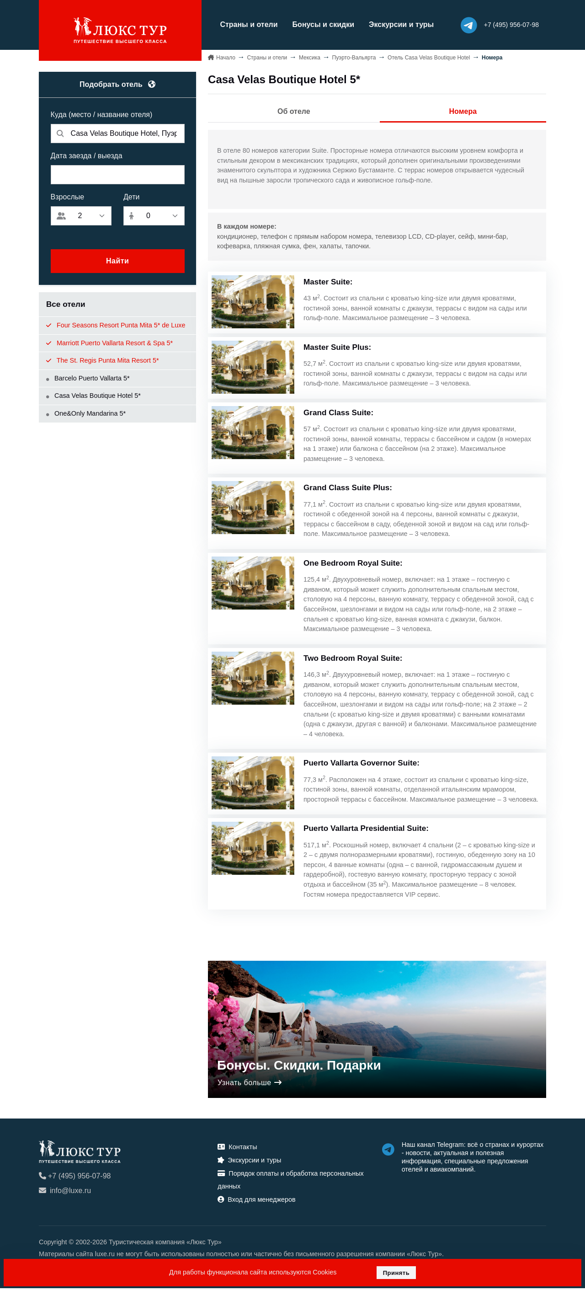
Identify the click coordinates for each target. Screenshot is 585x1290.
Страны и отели (244, 24)
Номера (463, 110)
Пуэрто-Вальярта (354, 57)
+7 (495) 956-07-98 (75, 1178)
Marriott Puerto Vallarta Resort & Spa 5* (109, 342)
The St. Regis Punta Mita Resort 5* (102, 360)
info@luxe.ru (65, 1192)
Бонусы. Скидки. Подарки (299, 1067)
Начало (225, 57)
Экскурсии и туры (396, 24)
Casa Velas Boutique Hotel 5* (93, 395)
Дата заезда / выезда (86, 155)
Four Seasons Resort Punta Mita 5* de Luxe (116, 324)
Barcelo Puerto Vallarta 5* (88, 377)
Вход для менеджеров (256, 1201)
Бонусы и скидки (318, 24)
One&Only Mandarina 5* (86, 413)
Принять (396, 1272)
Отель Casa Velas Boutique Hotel (429, 57)
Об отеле (293, 110)
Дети (131, 196)
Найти (117, 260)
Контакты (237, 1148)
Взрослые (68, 196)
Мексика (309, 57)
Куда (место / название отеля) (102, 114)
